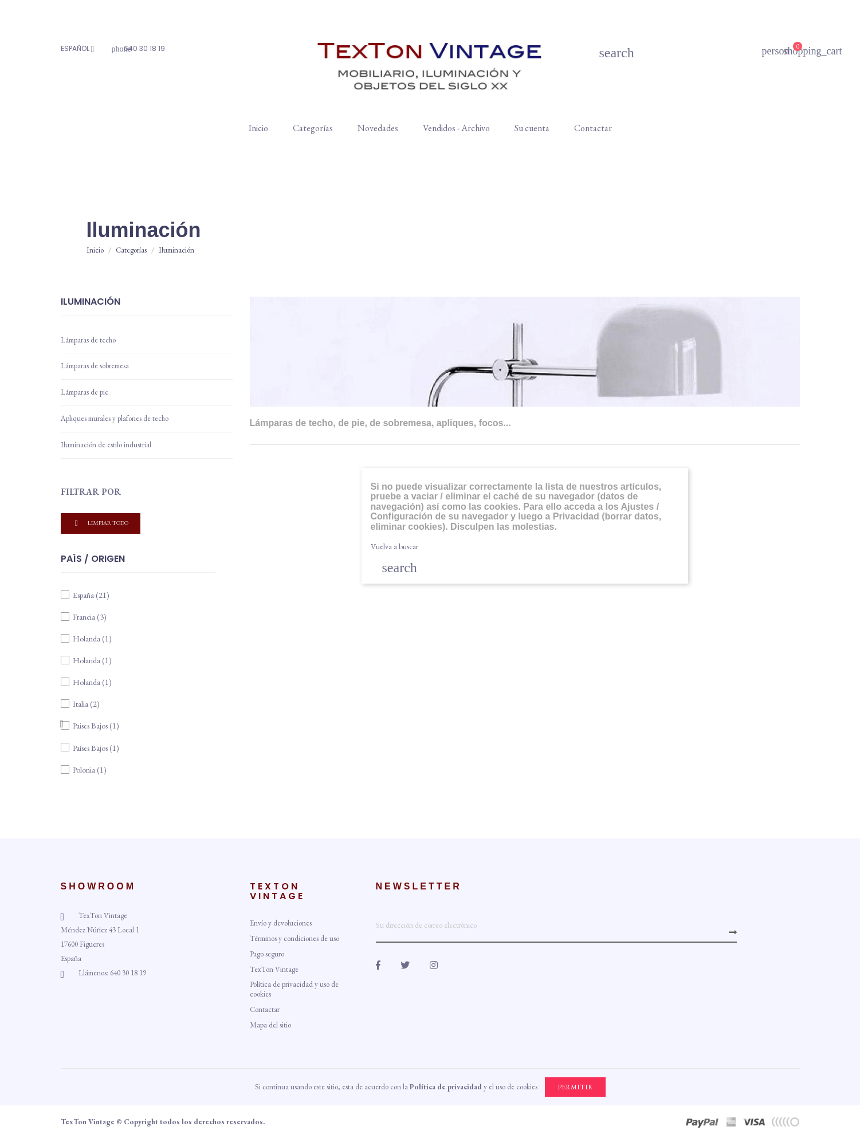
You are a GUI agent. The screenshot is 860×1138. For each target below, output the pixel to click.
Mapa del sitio (270, 1025)
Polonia (90, 770)
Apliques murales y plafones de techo (114, 418)
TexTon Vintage (274, 969)
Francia (90, 617)
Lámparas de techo (88, 340)
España (91, 595)
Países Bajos (96, 748)
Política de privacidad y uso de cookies (294, 989)
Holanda (92, 638)
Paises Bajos (96, 725)
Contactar (265, 1009)
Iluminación (90, 302)
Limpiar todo (100, 523)
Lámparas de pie (84, 392)
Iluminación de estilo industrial (106, 445)
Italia (86, 704)
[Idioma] (80, 49)
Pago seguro (267, 954)
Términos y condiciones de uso (294, 938)
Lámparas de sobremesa (95, 366)
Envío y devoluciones (281, 923)
